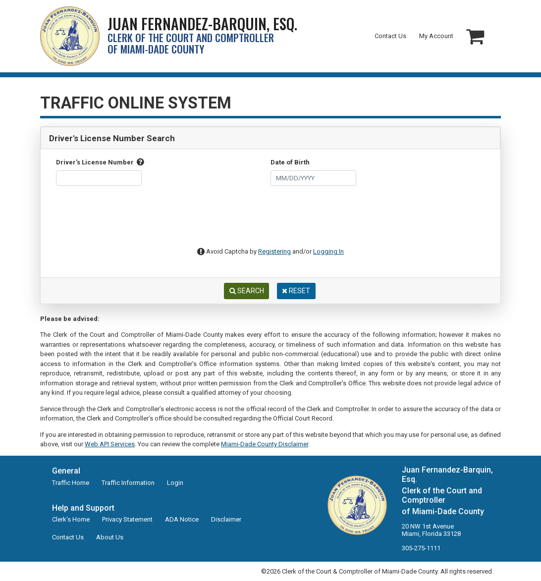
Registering (274, 251)
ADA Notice (182, 519)
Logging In (328, 251)
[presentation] (263, 221)
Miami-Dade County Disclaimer (264, 444)
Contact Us (390, 36)
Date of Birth (290, 162)
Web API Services (110, 444)
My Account (436, 36)
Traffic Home (70, 482)
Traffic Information (128, 482)
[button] (475, 36)
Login (175, 482)
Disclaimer (226, 519)
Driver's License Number (100, 162)
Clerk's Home (71, 519)
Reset (296, 291)
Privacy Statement (127, 519)
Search (246, 291)
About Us (109, 537)
